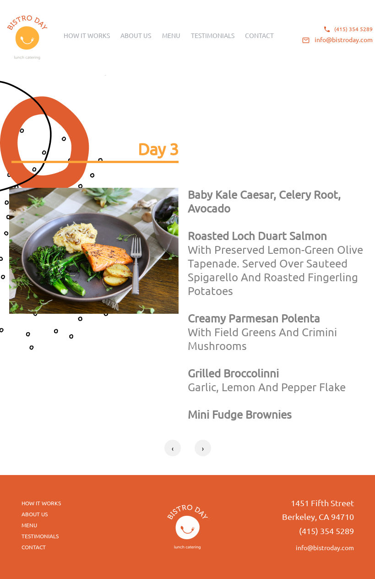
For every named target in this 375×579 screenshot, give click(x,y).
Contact (259, 35)
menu (29, 525)
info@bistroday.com (344, 39)
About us (135, 35)
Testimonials (212, 35)
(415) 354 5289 (353, 29)
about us (35, 514)
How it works (87, 35)
